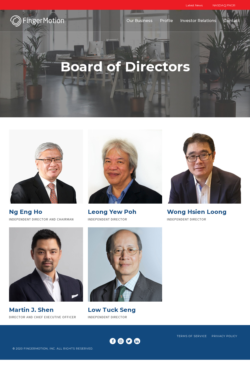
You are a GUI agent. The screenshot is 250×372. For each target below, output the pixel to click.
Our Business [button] (139, 20)
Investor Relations (198, 20)
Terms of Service (192, 336)
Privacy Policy (224, 336)
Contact (232, 20)
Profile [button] (166, 20)
